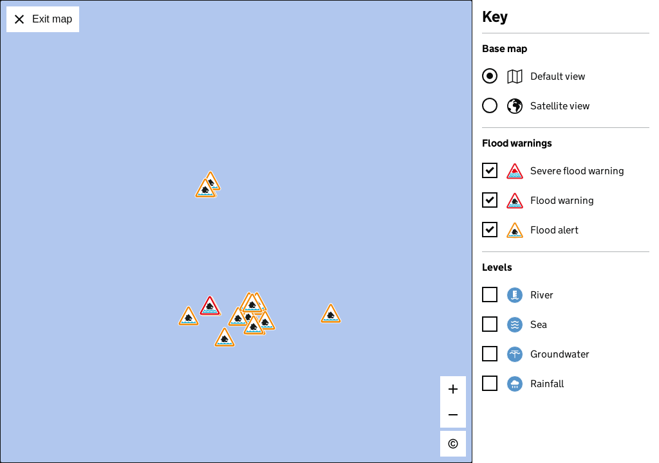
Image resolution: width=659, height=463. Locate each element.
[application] (236, 231)
